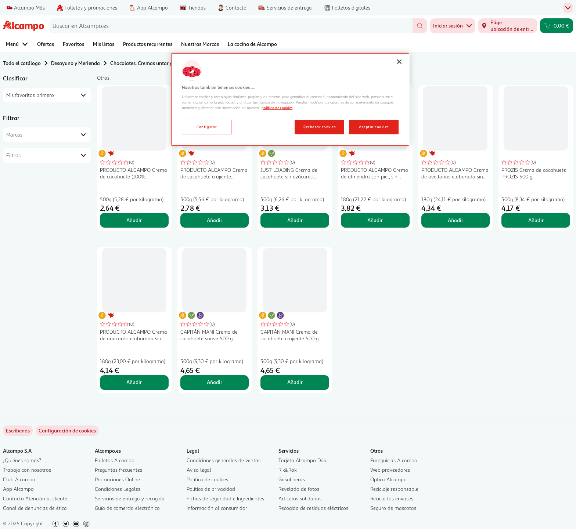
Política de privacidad (211, 489)
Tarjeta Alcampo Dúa (302, 460)
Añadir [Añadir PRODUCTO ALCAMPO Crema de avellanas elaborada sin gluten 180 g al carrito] (455, 220)
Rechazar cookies (319, 126)
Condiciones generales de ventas (223, 460)
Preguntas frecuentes (118, 470)
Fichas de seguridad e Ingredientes (225, 498)
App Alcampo (18, 489)
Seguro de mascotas (393, 508)
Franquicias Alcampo (393, 460)
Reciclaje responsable (394, 489)
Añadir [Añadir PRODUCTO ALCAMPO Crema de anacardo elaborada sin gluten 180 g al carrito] (134, 382)
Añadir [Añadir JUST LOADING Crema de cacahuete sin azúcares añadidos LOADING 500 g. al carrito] (295, 220)
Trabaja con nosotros (27, 470)
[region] (290, 99)
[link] (67, 430)
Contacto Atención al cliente (35, 498)
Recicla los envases (391, 498)
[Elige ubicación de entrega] (507, 25)
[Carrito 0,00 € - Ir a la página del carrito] (556, 25)
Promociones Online (117, 479)
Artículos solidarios (299, 498)
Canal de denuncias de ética (35, 508)
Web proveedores (390, 470)
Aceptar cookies (373, 126)
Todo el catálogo (22, 63)
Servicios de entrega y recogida (130, 498)
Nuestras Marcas (200, 44)
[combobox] (230, 25)
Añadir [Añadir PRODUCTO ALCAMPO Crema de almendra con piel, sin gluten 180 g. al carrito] (375, 220)
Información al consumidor (217, 508)
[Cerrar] (399, 62)
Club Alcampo (19, 479)
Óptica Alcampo (388, 479)
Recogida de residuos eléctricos (313, 508)
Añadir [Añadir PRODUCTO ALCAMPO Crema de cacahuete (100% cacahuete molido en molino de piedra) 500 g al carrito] (134, 220)
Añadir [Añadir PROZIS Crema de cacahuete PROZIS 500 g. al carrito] (536, 220)
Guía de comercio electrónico (127, 508)
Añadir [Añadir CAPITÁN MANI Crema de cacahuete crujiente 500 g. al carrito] (295, 382)
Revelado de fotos (298, 489)
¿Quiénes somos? (22, 460)
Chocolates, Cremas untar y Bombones (154, 63)
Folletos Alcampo (114, 460)
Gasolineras (291, 479)
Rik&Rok (287, 470)
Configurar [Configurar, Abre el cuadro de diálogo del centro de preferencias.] (207, 126)
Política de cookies (207, 479)
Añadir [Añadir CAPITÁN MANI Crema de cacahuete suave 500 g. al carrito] (214, 382)
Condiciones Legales (117, 489)
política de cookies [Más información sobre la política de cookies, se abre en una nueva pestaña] (277, 107)
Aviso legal (199, 470)
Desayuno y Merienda (75, 63)
